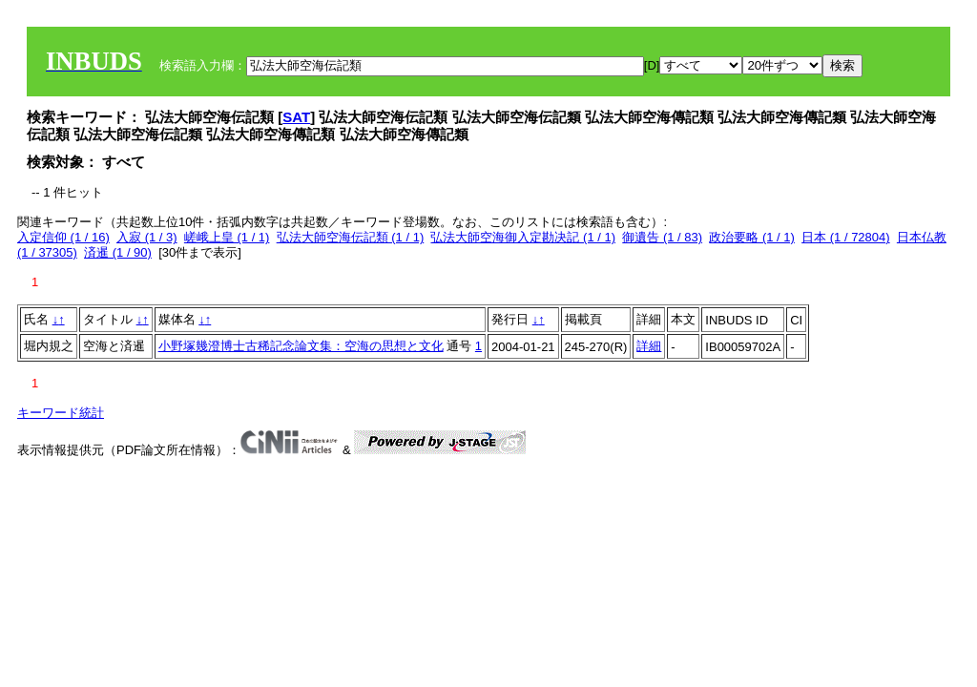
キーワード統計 (60, 413)
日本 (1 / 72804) (845, 237)
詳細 (648, 346)
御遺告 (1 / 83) (662, 237)
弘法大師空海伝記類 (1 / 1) (351, 237)
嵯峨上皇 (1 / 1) (227, 237)
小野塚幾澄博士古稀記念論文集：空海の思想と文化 (301, 346)
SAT (296, 117)
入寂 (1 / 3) (146, 237)
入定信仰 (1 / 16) (63, 237)
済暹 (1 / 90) (118, 252)
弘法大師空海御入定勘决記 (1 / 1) (522, 237)
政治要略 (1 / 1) (752, 237)
